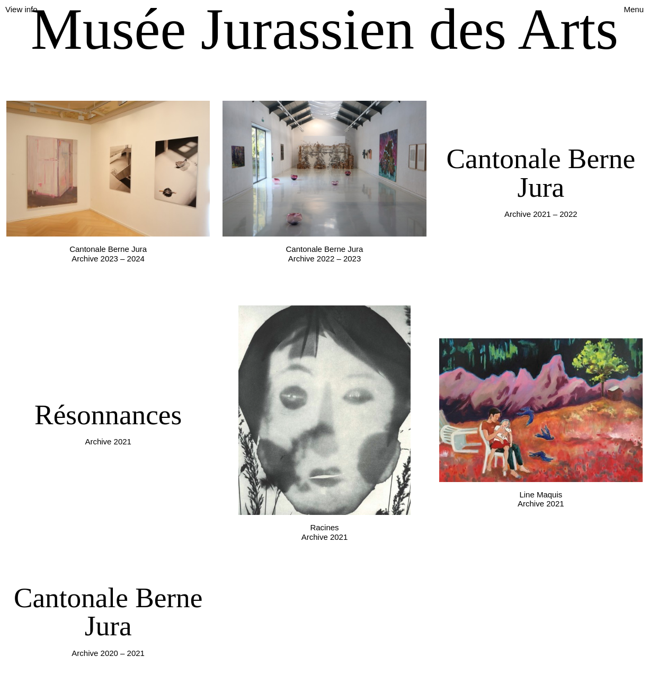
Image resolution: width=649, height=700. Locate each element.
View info (21, 9)
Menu (634, 9)
